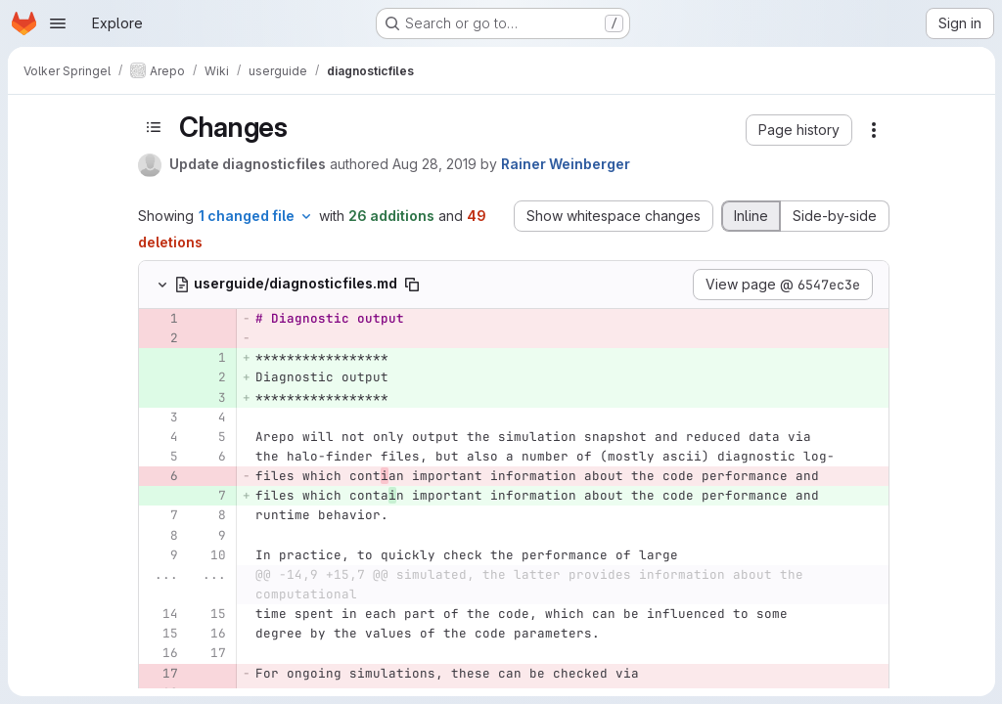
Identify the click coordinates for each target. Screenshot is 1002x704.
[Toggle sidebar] (153, 127)
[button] (799, 130)
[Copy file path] (412, 284)
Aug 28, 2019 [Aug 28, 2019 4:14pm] (434, 163)
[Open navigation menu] (57, 23)
